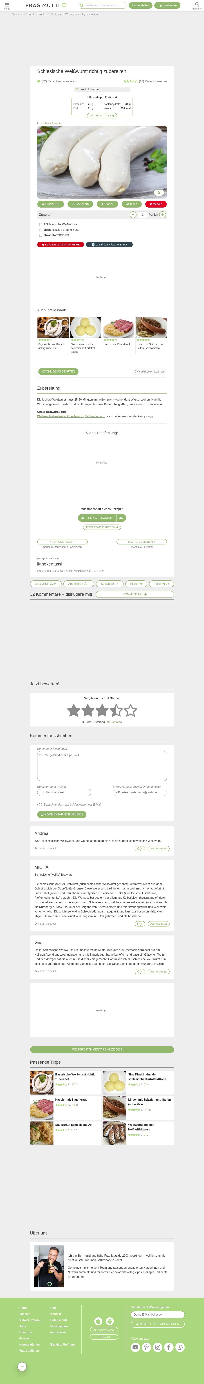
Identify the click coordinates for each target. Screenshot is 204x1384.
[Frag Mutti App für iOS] (98, 1322)
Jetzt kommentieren (102, 527)
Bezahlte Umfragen (63, 1344)
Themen (24, 1314)
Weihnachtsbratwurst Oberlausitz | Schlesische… (71, 416)
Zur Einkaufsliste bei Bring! (109, 244)
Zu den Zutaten (102, 115)
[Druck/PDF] (46, 583)
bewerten (145, 81)
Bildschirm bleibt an (152, 371)
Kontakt (55, 1314)
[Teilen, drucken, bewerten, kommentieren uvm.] (22, 1366)
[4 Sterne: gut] (116, 711)
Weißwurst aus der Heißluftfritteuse (141, 1127)
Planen (107, 204)
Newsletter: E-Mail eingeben (150, 1307)
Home (23, 1307)
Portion (153, 214)
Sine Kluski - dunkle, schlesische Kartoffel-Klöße (83, 348)
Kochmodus (58, 371)
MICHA (41, 867)
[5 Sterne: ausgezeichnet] (130, 711)
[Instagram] (157, 1348)
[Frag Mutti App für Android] (110, 1322)
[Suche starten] (81, 5)
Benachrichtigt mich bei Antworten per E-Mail (72, 804)
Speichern (80, 204)
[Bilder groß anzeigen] (159, 192)
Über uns (25, 1332)
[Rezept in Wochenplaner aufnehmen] (136, 583)
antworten (158, 848)
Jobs (22, 1326)
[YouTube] (135, 1348)
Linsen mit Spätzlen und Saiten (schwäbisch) (150, 346)
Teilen (131, 204)
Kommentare (135, 594)
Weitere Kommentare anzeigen (102, 1049)
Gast (39, 942)
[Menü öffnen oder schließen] (7, 5)
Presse (24, 1338)
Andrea (41, 833)
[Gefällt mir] (138, 848)
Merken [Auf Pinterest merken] (156, 204)
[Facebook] (169, 1348)
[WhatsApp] (180, 1348)
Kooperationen (29, 1344)
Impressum (58, 1332)
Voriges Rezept (62, 541)
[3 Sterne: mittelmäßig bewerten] (102, 711)
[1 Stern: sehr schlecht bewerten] (73, 711)
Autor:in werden (30, 1320)
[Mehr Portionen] (162, 214)
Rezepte (56, 123)
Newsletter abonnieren (157, 1324)
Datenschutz (59, 1320)
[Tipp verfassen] (167, 5)
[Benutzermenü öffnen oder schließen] (197, 5)
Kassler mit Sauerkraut (117, 344)
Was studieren (29, 1350)
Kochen (45, 123)
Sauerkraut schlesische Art (73, 1124)
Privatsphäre (59, 1326)
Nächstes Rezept (141, 541)
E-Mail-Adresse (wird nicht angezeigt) (137, 786)
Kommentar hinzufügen (102, 764)
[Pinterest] (146, 1348)
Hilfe (53, 1307)
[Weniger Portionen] (133, 214)
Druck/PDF (50, 204)
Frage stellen (140, 5)
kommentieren (56, 81)
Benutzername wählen (51, 786)
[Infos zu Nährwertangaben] (116, 96)
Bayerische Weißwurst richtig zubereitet (51, 346)
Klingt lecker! (102, 518)
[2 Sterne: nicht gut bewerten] (88, 711)
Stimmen (114, 722)
